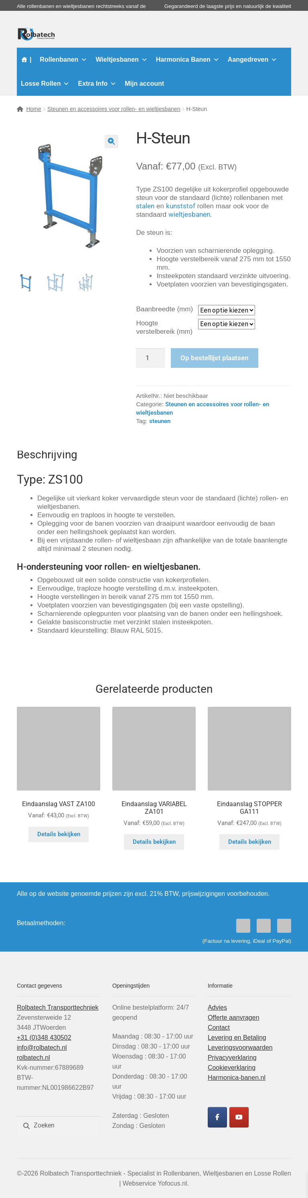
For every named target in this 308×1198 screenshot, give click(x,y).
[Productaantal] (150, 358)
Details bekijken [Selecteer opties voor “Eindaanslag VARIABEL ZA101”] (154, 841)
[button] (111, 141)
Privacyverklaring (232, 1057)
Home (33, 109)
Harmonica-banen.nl (236, 1077)
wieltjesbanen (189, 214)
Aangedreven (252, 60)
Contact (219, 1027)
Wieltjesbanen (121, 60)
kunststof (180, 206)
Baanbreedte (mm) (164, 309)
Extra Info (97, 84)
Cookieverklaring (231, 1067)
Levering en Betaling (237, 1037)
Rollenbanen (63, 60)
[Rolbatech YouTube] (239, 1117)
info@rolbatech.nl (42, 1047)
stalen (145, 206)
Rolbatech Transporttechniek (58, 1007)
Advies (217, 1007)
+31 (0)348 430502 (44, 1037)
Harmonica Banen (187, 60)
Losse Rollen (45, 84)
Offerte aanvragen (233, 1017)
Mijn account (144, 83)
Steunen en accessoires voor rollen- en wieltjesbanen (113, 109)
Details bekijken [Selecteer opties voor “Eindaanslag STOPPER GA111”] (249, 841)
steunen (159, 421)
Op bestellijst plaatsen (214, 358)
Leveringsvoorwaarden (240, 1047)
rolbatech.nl (33, 1057)
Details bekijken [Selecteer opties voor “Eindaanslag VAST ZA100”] (58, 834)
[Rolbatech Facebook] (217, 1117)
